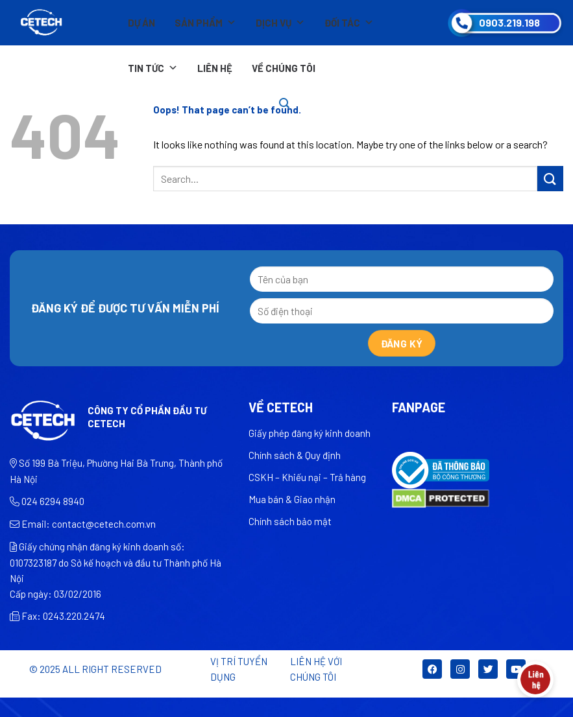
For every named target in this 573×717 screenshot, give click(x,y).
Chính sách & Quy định (295, 455)
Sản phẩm (205, 22)
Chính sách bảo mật (290, 521)
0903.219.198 (509, 22)
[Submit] (550, 178)
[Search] (284, 103)
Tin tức (153, 68)
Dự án (141, 23)
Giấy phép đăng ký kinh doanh (310, 433)
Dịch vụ (280, 22)
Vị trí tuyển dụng (238, 669)
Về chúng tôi (283, 68)
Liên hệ (214, 68)
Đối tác (349, 22)
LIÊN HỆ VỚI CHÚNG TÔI (316, 669)
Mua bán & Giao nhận (292, 499)
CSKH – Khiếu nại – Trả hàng (307, 477)
